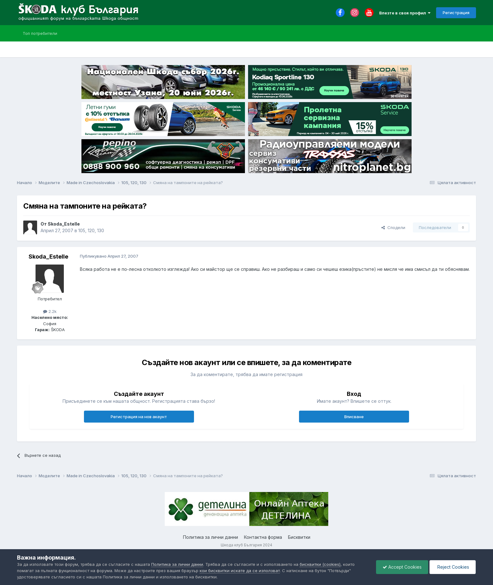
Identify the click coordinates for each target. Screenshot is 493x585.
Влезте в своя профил (404, 12)
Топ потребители (40, 33)
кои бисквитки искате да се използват (240, 570)
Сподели (393, 227)
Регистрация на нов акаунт (139, 416)
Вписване (354, 416)
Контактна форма (263, 537)
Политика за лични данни (210, 537)
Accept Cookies (402, 567)
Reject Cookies (452, 567)
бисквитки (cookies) (320, 564)
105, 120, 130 (91, 230)
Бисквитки (299, 537)
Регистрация (456, 12)
